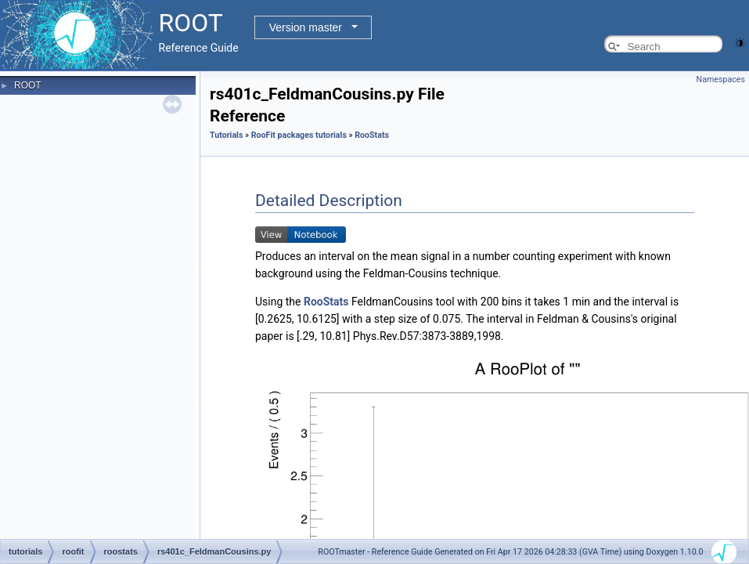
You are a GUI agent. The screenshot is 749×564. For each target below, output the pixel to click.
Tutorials (226, 135)
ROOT (27, 85)
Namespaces (721, 79)
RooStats (372, 135)
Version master (305, 27)
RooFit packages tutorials (299, 135)
